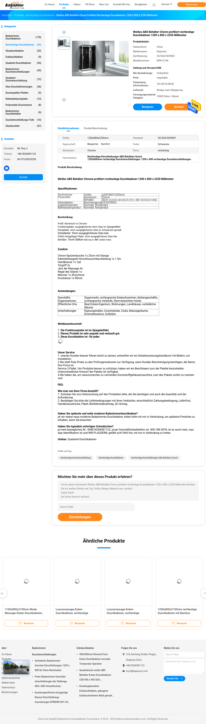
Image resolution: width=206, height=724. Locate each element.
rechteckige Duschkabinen (111, 458)
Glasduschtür (23, 126)
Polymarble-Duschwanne (23, 105)
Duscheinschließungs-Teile (23, 120)
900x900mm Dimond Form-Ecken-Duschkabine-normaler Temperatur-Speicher (94, 659)
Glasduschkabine (23, 50)
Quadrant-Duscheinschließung (23, 79)
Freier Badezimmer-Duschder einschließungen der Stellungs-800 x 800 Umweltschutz (51, 681)
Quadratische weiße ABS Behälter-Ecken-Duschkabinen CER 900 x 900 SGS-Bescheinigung (95, 675)
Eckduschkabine (23, 57)
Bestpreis (147, 106)
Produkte (6, 659)
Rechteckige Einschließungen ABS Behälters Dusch (154, 458)
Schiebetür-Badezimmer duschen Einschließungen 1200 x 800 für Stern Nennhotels (52, 665)
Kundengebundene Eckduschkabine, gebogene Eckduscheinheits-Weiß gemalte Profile (96, 691)
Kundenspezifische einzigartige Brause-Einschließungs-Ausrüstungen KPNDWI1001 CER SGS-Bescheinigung (52, 697)
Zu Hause (7, 654)
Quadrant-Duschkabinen (23, 63)
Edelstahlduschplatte (23, 99)
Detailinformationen (68, 128)
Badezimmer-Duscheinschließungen (23, 70)
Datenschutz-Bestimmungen (10, 690)
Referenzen (192, 4)
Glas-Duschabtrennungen (23, 86)
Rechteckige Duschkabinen (23, 44)
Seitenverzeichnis (11, 678)
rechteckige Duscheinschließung (76, 458)
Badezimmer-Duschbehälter (23, 112)
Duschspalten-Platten (23, 92)
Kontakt (23, 177)
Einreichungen (80, 517)
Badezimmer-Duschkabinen (23, 37)
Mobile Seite (8, 682)
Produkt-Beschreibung (95, 128)
